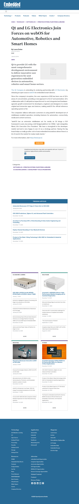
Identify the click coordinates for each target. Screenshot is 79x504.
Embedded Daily (55, 445)
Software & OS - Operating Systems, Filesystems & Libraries (31, 167)
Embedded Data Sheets (17, 461)
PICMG (13, 459)
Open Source (14, 437)
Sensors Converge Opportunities (39, 471)
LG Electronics (60, 90)
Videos (34, 16)
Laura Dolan (18, 49)
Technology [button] (8, 16)
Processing (14, 442)
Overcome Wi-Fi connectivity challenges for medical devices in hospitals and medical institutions (53, 312)
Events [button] (52, 16)
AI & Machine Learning (17, 432)
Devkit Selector (15, 476)
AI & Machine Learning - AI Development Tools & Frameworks (32, 169)
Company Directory (64, 16)
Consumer (33, 437)
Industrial (33, 435)
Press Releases (15, 474)
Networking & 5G (35, 442)
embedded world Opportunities (39, 459)
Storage (13, 450)
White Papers (43, 16)
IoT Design (53, 443)
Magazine (54, 430)
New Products (14, 479)
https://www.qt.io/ (36, 138)
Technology (20, 22)
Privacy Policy (35, 480)
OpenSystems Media (42, 496)
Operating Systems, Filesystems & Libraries (51, 22)
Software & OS (31, 22)
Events (13, 486)
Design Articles (15, 466)
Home (13, 22)
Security (13, 445)
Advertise (34, 456)
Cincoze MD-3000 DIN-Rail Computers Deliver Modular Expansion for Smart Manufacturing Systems (24, 398)
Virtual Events (14, 481)
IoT (12, 435)
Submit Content (36, 474)
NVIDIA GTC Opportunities (37, 469)
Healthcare (33, 440)
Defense (34, 445)
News (12, 471)
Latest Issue (54, 432)
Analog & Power (15, 440)
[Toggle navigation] (6, 11)
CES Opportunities (35, 466)
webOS (31, 92)
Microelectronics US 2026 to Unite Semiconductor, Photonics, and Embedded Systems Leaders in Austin (24, 380)
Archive (52, 435)
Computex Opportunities (37, 461)
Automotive (34, 432)
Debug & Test (14, 452)
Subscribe (39, 143)
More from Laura (29, 157)
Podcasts (26, 16)
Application (35, 430)
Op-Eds (13, 469)
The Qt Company (17, 90)
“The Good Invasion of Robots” (50, 320)
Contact (33, 477)
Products (18, 16)
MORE (24, 336)
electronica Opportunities (37, 464)
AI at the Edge (54, 450)
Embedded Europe (55, 448)
